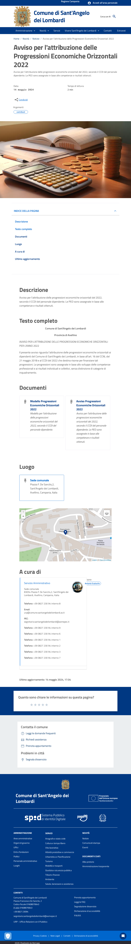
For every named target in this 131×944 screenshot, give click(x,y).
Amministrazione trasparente (95, 866)
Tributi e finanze (52, 874)
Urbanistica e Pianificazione (57, 856)
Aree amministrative (23, 838)
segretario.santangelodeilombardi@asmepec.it (35, 916)
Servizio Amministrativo (37, 583)
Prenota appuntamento (85, 897)
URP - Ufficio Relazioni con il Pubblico (30, 921)
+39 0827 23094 (21, 911)
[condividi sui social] (21, 99)
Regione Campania (70, 1)
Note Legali (55, 935)
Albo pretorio (88, 861)
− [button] (23, 516)
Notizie (35, 38)
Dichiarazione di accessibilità (87, 911)
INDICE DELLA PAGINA (26, 211)
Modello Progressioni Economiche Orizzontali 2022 (44, 405)
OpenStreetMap (105, 560)
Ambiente (49, 879)
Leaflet (94, 560)
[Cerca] (114, 16)
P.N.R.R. (77, 915)
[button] (102, 3)
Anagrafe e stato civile (55, 838)
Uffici (16, 847)
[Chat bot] (123, 936)
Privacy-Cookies (40, 935)
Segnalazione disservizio (85, 906)
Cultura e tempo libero (55, 843)
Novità (26, 38)
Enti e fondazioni (21, 852)
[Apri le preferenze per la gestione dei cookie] (8, 936)
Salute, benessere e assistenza (59, 884)
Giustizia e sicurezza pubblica (58, 870)
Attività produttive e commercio (59, 852)
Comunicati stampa (91, 843)
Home (16, 38)
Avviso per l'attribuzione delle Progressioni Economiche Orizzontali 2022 (78, 38)
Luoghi (17, 865)
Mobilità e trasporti (53, 865)
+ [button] (23, 512)
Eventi (85, 847)
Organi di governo (22, 843)
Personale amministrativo (25, 861)
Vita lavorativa (51, 847)
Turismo (49, 861)
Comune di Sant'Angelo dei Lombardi (61, 16)
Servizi (49, 833)
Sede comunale (39, 480)
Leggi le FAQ (79, 902)
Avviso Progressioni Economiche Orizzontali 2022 (90, 405)
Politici (16, 856)
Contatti (18, 892)
